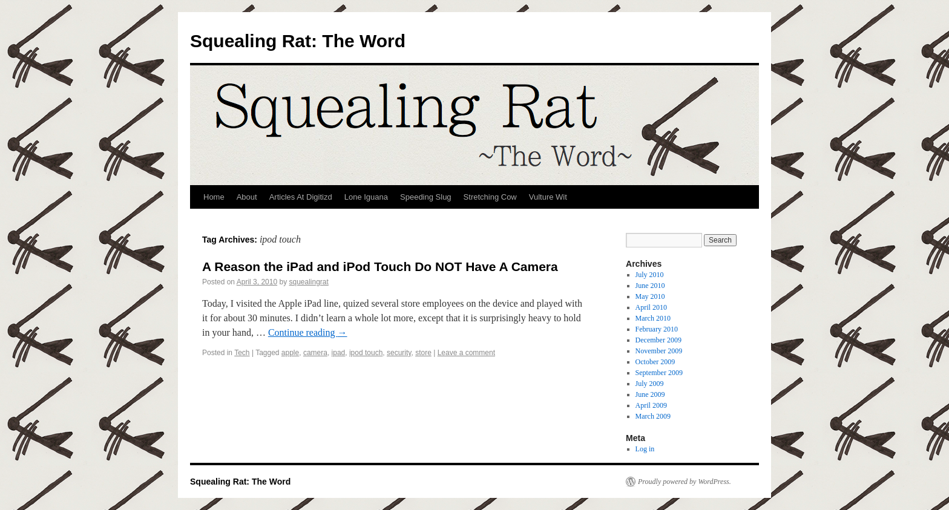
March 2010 (653, 318)
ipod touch (366, 352)
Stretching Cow (490, 196)
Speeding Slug (426, 196)
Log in (645, 449)
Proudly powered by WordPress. (684, 481)
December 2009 (658, 340)
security (399, 352)
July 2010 (649, 274)
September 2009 (659, 372)
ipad (339, 352)
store (423, 352)
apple (290, 352)
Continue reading (307, 332)
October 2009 (655, 362)
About (247, 196)
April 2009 (651, 405)
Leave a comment (466, 352)
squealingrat (308, 282)
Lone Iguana (366, 196)
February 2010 (656, 329)
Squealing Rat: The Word (298, 41)
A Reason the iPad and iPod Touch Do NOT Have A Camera (380, 266)
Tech (241, 352)
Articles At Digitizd (300, 196)
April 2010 (651, 307)
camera (315, 352)
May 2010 (650, 296)
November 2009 (659, 351)
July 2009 (649, 383)
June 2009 (650, 394)
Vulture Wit (548, 196)
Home (214, 196)
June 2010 (650, 285)
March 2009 (653, 416)
